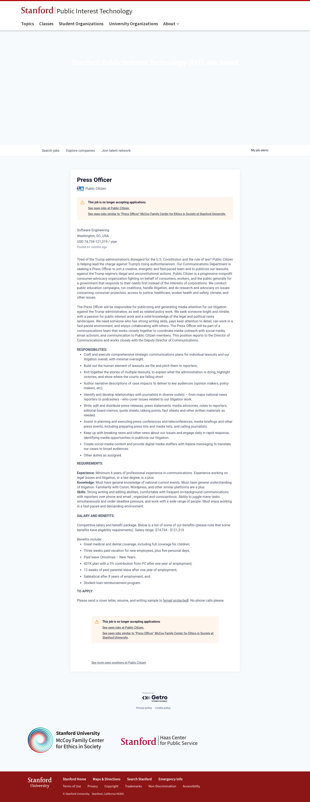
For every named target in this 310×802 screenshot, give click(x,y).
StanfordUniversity (40, 783)
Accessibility (191, 786)
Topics (27, 24)
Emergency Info (170, 779)
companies (80, 151)
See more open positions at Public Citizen (118, 662)
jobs (50, 151)
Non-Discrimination (162, 786)
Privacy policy (144, 707)
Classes (46, 24)
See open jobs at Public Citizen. (109, 208)
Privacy (93, 786)
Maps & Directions (106, 779)
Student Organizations (81, 24)
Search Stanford (139, 779)
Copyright (112, 786)
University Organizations (133, 24)
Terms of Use (72, 786)
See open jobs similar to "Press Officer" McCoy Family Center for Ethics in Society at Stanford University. (157, 214)
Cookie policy (162, 707)
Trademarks (133, 786)
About (169, 24)
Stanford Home (74, 779)
